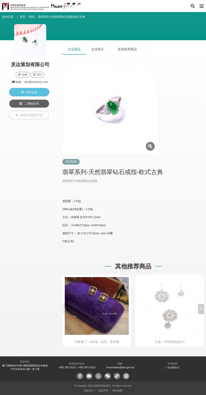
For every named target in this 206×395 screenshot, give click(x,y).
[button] (201, 309)
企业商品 (74, 49)
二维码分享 (29, 103)
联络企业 (29, 92)
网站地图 (117, 390)
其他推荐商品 (127, 49)
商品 (32, 16)
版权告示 (89, 390)
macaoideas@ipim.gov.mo (120, 367)
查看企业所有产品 (29, 115)
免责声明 (103, 390)
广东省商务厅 (172, 367)
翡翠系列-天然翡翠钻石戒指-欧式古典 (61, 16)
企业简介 (97, 49)
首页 (22, 16)
